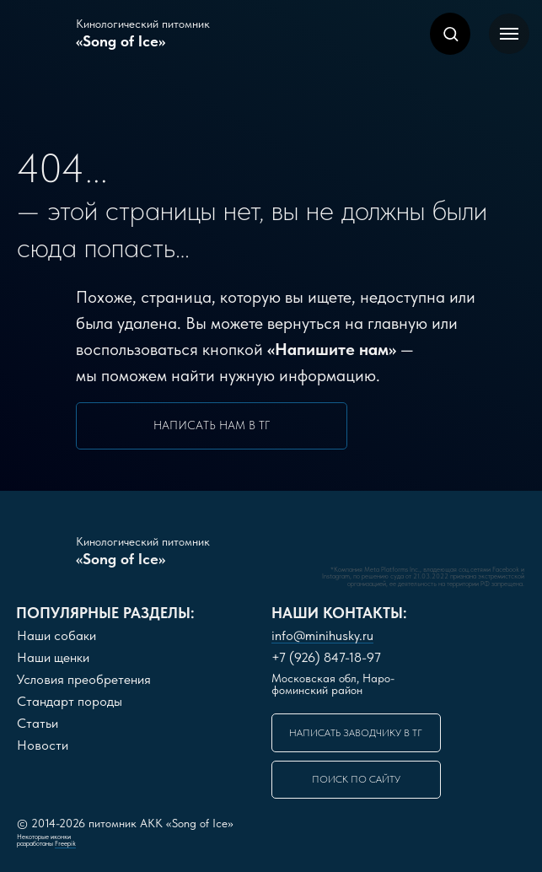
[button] (451, 33)
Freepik (65, 843)
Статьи (37, 723)
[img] (287, 547)
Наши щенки (53, 657)
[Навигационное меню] (509, 34)
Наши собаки (56, 635)
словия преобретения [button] (84, 679)
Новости (42, 745)
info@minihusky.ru (322, 635)
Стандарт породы (69, 701)
